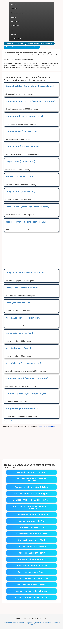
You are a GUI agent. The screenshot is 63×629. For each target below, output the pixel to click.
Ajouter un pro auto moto (43, 623)
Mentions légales (25, 623)
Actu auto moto (16, 38)
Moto (12, 30)
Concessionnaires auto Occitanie (39, 44)
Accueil (13, 4)
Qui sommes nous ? (10, 623)
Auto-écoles (15, 21)
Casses (13, 17)
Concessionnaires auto (14, 44)
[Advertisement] (33, 250)
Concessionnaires (17, 13)
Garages (14, 8)
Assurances (15, 26)
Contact (13, 34)
